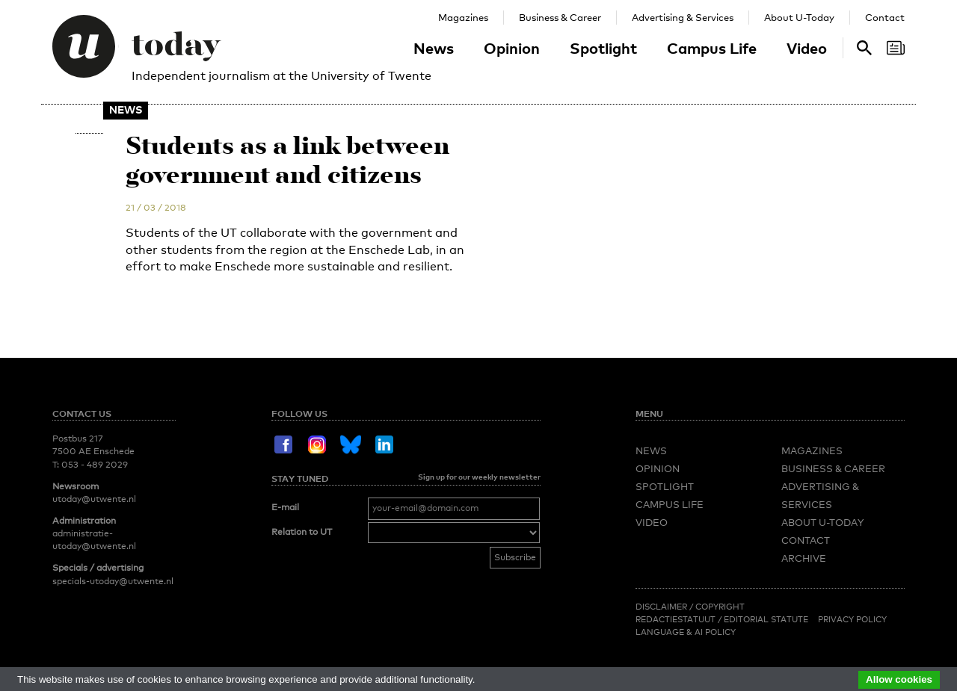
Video (807, 48)
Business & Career (560, 17)
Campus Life (712, 48)
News (433, 48)
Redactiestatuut (677, 619)
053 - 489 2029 (94, 464)
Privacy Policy (852, 619)
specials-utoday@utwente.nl (112, 581)
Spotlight (603, 48)
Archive (803, 558)
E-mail (285, 507)
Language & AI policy (686, 632)
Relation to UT (301, 532)
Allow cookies (899, 679)
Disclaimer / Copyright (690, 606)
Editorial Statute (766, 619)
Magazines (463, 17)
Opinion (512, 48)
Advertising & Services (682, 17)
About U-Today (799, 17)
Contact (885, 17)
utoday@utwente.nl (94, 499)
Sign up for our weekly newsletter (479, 476)
